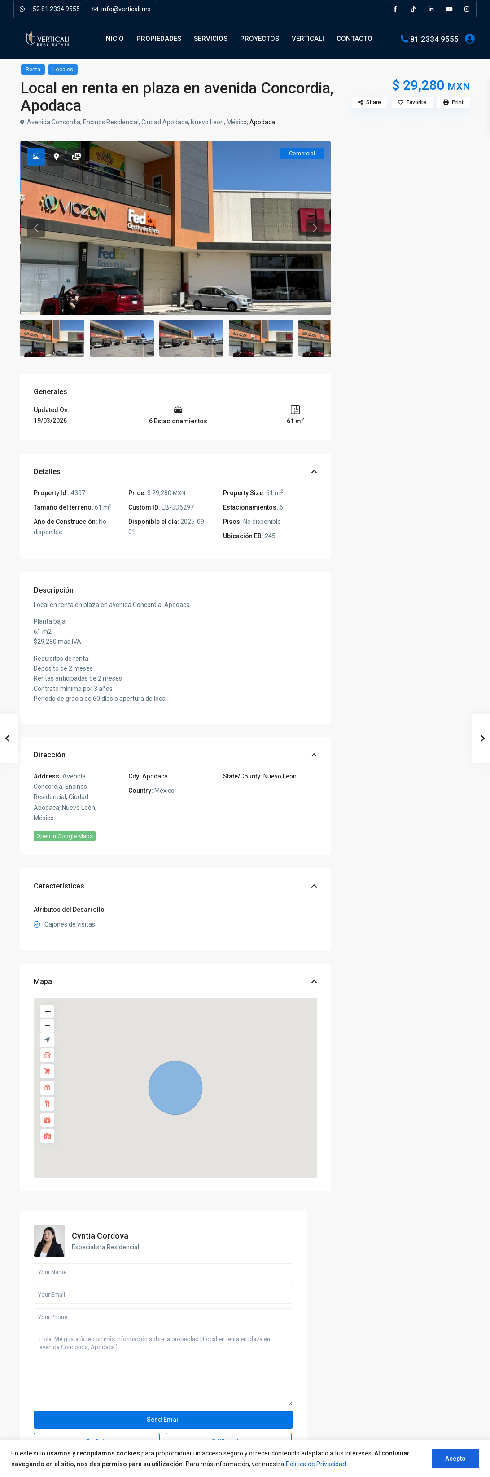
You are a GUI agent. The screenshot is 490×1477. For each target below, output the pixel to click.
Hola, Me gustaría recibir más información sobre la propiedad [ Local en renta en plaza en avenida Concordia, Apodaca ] (407, 301)
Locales (62, 69)
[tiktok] (413, 9)
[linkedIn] (431, 9)
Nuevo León (280, 776)
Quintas (368, 846)
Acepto (455, 1458)
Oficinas (368, 826)
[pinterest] (75, 1380)
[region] (245, 1458)
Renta (33, 69)
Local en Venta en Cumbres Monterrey (439, 1359)
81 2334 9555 (434, 38)
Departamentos (378, 785)
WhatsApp (432, 374)
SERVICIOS (211, 39)
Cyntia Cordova (424, 162)
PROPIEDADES (158, 39)
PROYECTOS (259, 39)
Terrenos (369, 866)
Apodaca (262, 122)
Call (381, 374)
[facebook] (395, 9)
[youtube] (449, 9)
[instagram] (467, 9)
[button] (175, 1087)
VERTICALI (308, 39)
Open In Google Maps (64, 836)
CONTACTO (354, 39)
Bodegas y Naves (380, 745)
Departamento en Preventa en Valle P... (428, 953)
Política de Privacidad (316, 1464)
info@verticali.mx (121, 9)
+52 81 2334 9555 (50, 9)
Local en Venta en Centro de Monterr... (439, 1399)
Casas (366, 765)
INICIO (114, 39)
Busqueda (407, 672)
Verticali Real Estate (60, 1350)
